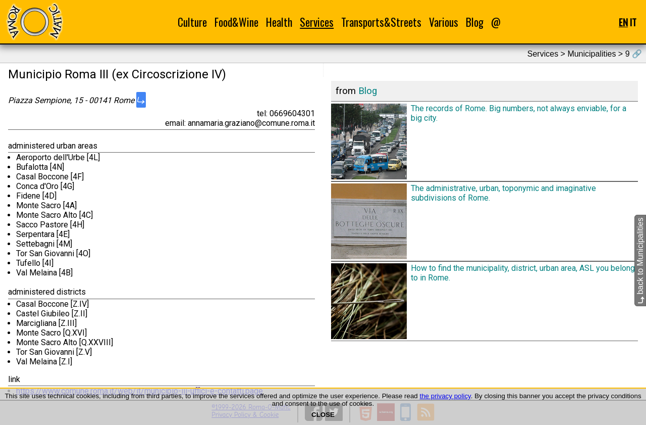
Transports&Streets (381, 22)
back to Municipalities (640, 260)
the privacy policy (444, 396)
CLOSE (323, 414)
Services (317, 22)
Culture (192, 22)
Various (443, 22)
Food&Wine (236, 22)
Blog (474, 22)
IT (633, 22)
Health (279, 22)
